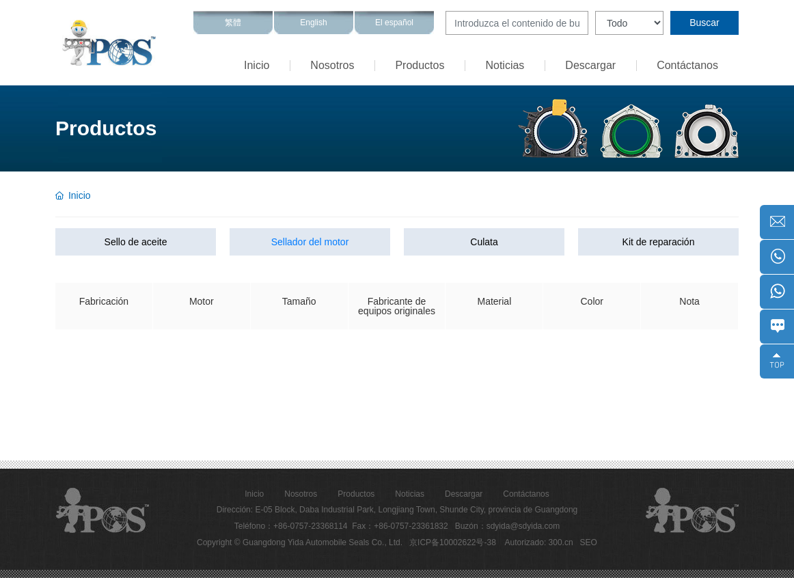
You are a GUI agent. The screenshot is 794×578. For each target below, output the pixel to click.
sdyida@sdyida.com (523, 526)
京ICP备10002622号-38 (452, 542)
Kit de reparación (658, 241)
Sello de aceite (136, 241)
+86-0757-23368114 (310, 526)
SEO (588, 542)
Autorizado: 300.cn (539, 542)
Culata (483, 241)
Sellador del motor (310, 241)
